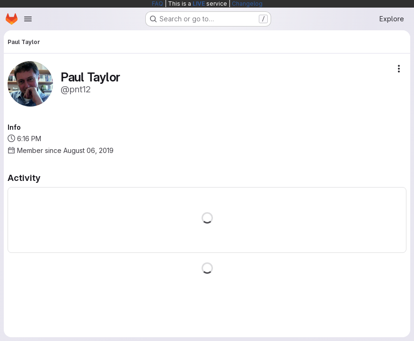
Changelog (247, 3)
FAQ (157, 3)
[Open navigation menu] (27, 19)
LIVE (199, 3)
